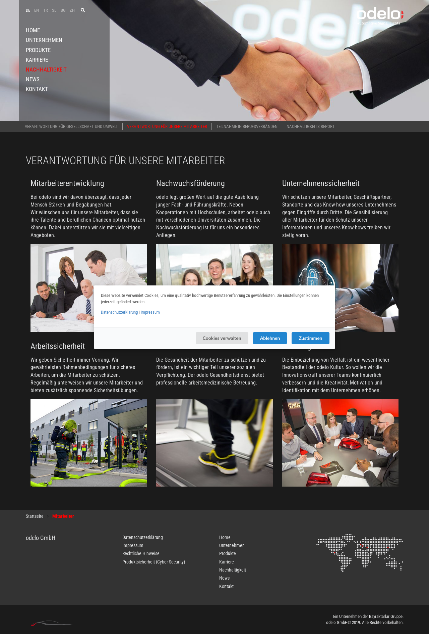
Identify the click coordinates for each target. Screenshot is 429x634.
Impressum (150, 312)
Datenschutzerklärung (119, 312)
